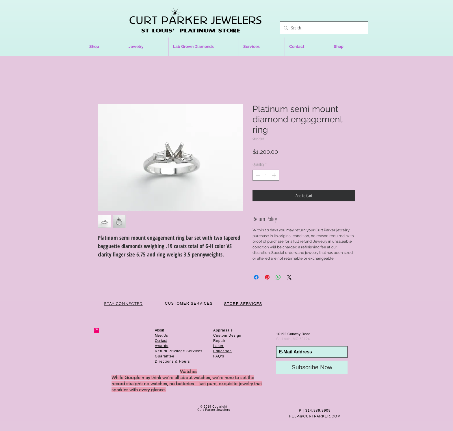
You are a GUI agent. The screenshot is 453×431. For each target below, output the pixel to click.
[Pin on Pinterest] (267, 277)
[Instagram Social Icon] (96, 330)
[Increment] (275, 175)
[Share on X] (289, 277)
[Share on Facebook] (256, 277)
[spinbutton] (266, 175)
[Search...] (323, 28)
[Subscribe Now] (312, 367)
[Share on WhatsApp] (278, 277)
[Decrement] (257, 175)
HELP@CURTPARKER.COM (315, 416)
